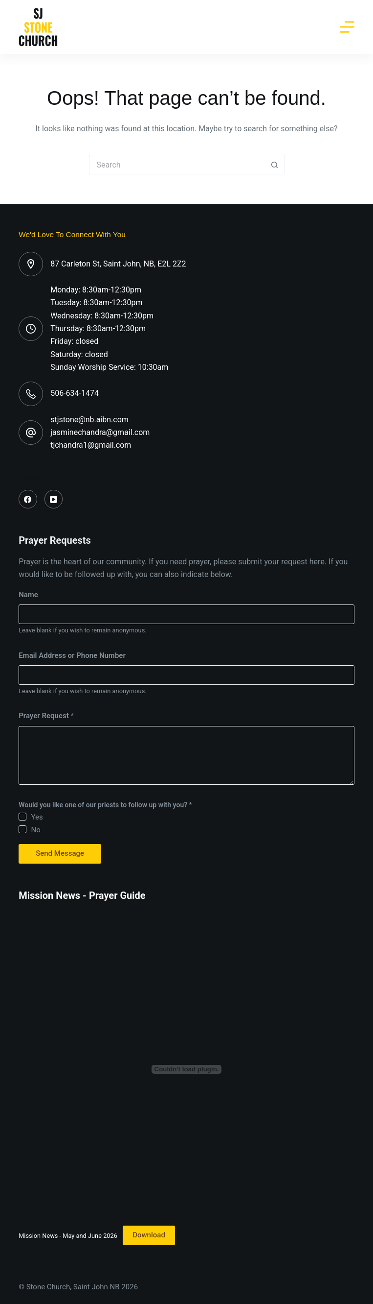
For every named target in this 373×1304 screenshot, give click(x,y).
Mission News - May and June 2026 (68, 1235)
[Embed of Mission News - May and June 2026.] (186, 1069)
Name (28, 594)
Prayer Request (46, 715)
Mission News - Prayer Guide (82, 895)
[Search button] (275, 164)
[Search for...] (177, 164)
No (35, 829)
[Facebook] (28, 499)
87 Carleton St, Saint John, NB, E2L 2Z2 (118, 263)
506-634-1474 (74, 393)
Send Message (60, 853)
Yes (37, 817)
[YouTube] (53, 499)
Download (148, 1235)
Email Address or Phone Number (72, 655)
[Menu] (347, 27)
